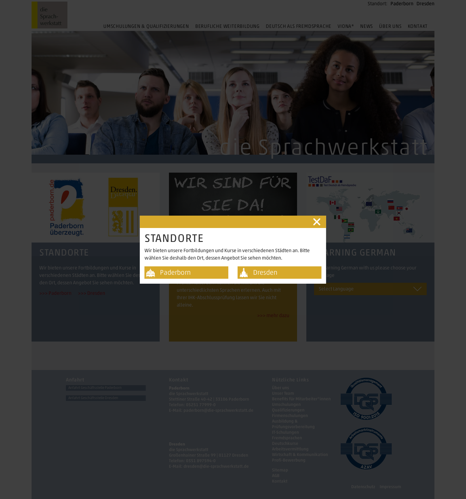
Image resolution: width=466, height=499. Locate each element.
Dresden (265, 272)
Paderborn (175, 272)
